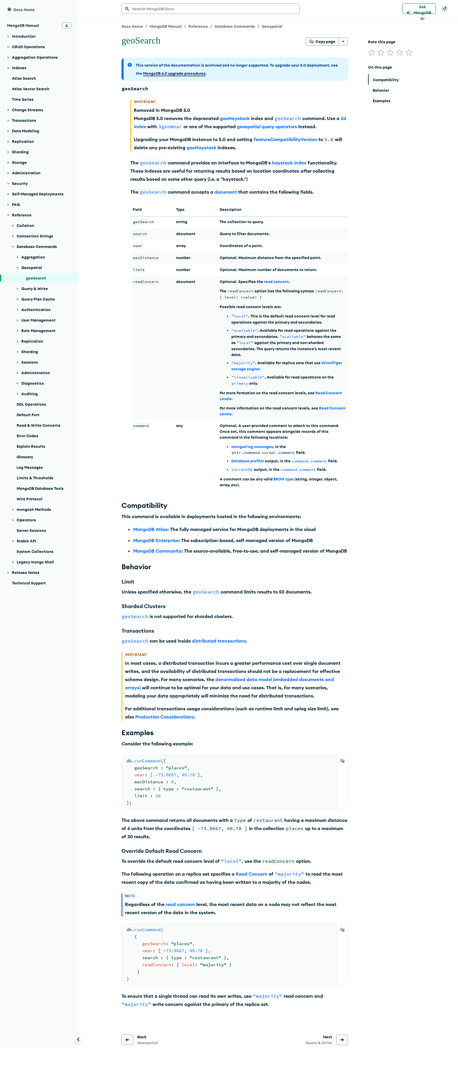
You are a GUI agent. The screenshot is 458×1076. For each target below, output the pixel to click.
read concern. (277, 281)
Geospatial (272, 26)
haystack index (289, 163)
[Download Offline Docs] (66, 25)
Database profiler (247, 461)
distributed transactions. (219, 641)
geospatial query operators (267, 126)
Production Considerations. (165, 717)
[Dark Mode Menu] (444, 9)
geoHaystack (235, 118)
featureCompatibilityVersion (285, 139)
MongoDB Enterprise (155, 540)
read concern (180, 904)
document (225, 192)
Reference (198, 26)
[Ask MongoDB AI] (419, 9)
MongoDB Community (157, 551)
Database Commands (235, 26)
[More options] (343, 41)
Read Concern (252, 874)
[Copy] (342, 761)
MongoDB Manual (166, 26)
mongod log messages (252, 446)
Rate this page (381, 41)
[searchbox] (211, 9)
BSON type (283, 479)
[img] (371, 52)
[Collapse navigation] (78, 1039)
